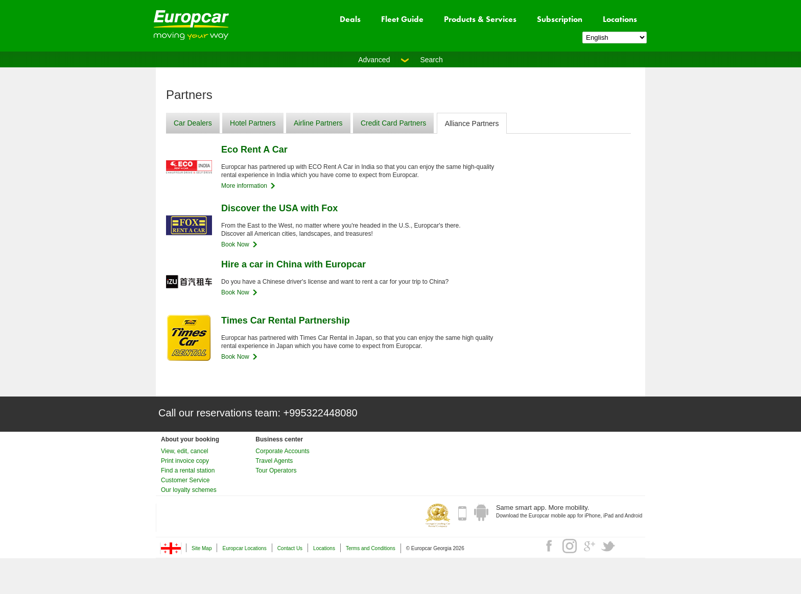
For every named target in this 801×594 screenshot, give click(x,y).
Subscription (559, 19)
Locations (620, 19)
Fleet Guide (402, 19)
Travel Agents (274, 460)
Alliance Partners (472, 123)
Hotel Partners (252, 123)
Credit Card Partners (393, 123)
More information (244, 185)
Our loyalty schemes (189, 489)
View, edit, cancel (184, 451)
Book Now (235, 244)
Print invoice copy (185, 460)
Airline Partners (318, 123)
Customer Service (185, 480)
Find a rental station (188, 470)
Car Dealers (193, 123)
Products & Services (480, 19)
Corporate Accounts (282, 451)
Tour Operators (275, 470)
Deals (350, 19)
